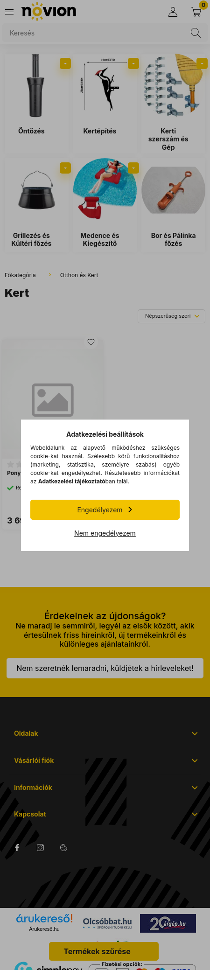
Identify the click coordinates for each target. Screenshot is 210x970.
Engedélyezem (99, 510)
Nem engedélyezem (105, 533)
